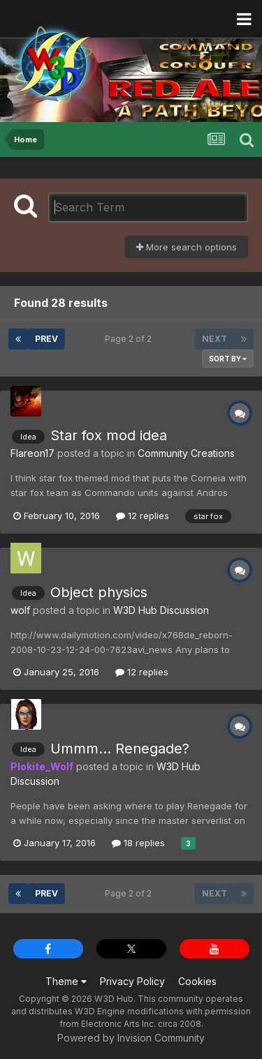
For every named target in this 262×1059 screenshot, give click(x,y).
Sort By (228, 358)
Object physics (98, 592)
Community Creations (186, 453)
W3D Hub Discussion (161, 610)
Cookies (197, 981)
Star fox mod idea (108, 435)
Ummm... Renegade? (119, 748)
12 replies (142, 515)
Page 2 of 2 (130, 338)
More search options (186, 247)
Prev (46, 338)
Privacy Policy (132, 981)
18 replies (138, 842)
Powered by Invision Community (131, 1038)
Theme (66, 981)
